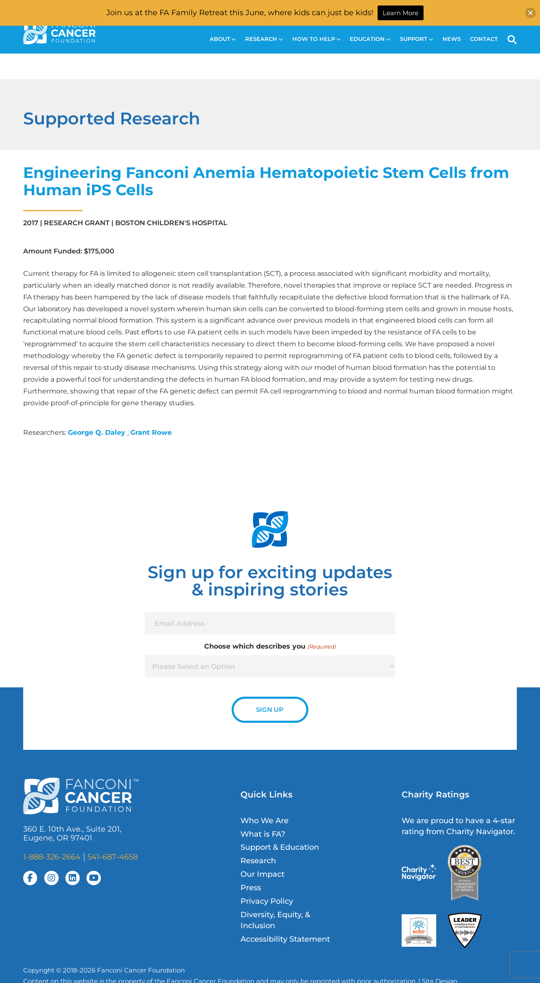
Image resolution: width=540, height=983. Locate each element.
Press (250, 887)
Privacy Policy (266, 901)
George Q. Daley (97, 432)
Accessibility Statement (285, 939)
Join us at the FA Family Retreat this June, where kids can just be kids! (239, 12)
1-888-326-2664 (52, 857)
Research (264, 39)
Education (370, 39)
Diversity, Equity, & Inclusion (275, 920)
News (452, 39)
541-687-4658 (112, 857)
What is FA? (262, 834)
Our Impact (262, 874)
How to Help (316, 39)
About (223, 39)
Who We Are (264, 820)
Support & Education (279, 847)
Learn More (400, 13)
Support (416, 39)
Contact (484, 39)
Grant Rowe (151, 432)
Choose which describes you (269, 646)
